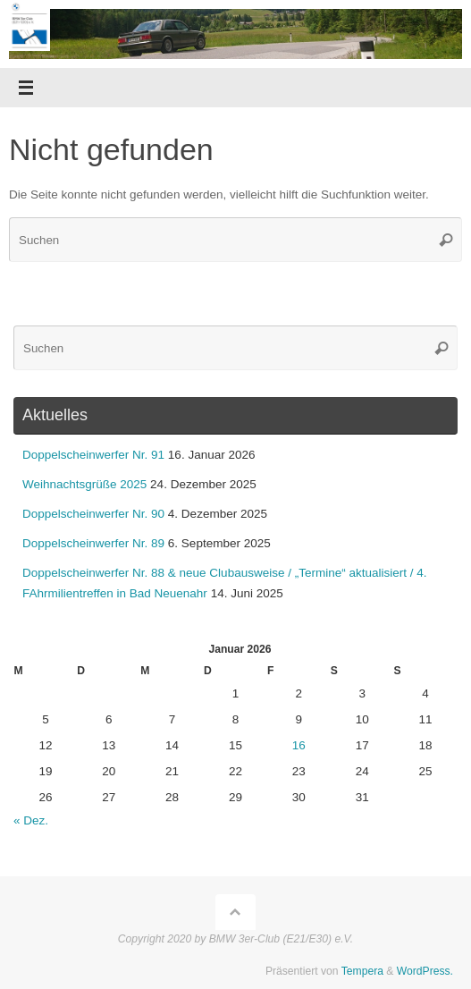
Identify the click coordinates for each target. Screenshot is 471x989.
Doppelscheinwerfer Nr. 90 (93, 513)
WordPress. (425, 971)
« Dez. (30, 820)
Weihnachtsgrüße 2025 (84, 484)
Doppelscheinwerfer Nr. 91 (93, 454)
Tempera (362, 971)
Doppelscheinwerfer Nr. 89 (93, 543)
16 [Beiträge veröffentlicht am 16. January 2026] (299, 745)
